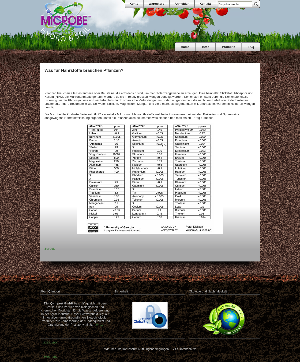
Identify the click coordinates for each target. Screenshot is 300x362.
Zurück (50, 248)
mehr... (98, 324)
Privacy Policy (50, 342)
